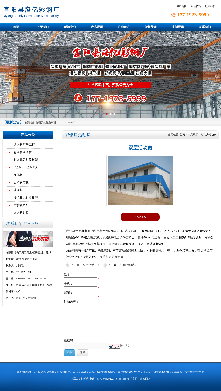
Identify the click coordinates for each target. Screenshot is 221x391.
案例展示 (178, 27)
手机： (68, 283)
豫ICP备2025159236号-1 (131, 372)
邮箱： (68, 292)
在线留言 (124, 27)
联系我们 (210, 6)
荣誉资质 (151, 27)
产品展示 (97, 27)
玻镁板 (18, 190)
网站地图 (181, 6)
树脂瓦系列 (21, 205)
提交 (69, 352)
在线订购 (140, 217)
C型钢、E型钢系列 (26, 167)
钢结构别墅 (21, 212)
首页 (16, 27)
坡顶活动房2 (128, 265)
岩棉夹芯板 (21, 182)
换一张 (124, 346)
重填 (83, 352)
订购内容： (71, 301)
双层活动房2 (90, 265)
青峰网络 (145, 378)
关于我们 (43, 27)
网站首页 (196, 6)
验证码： (70, 340)
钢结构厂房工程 (24, 144)
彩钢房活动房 (23, 152)
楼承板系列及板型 (26, 197)
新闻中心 (70, 27)
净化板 (18, 175)
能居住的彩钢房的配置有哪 (40, 122)
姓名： (68, 274)
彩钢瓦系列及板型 (26, 159)
